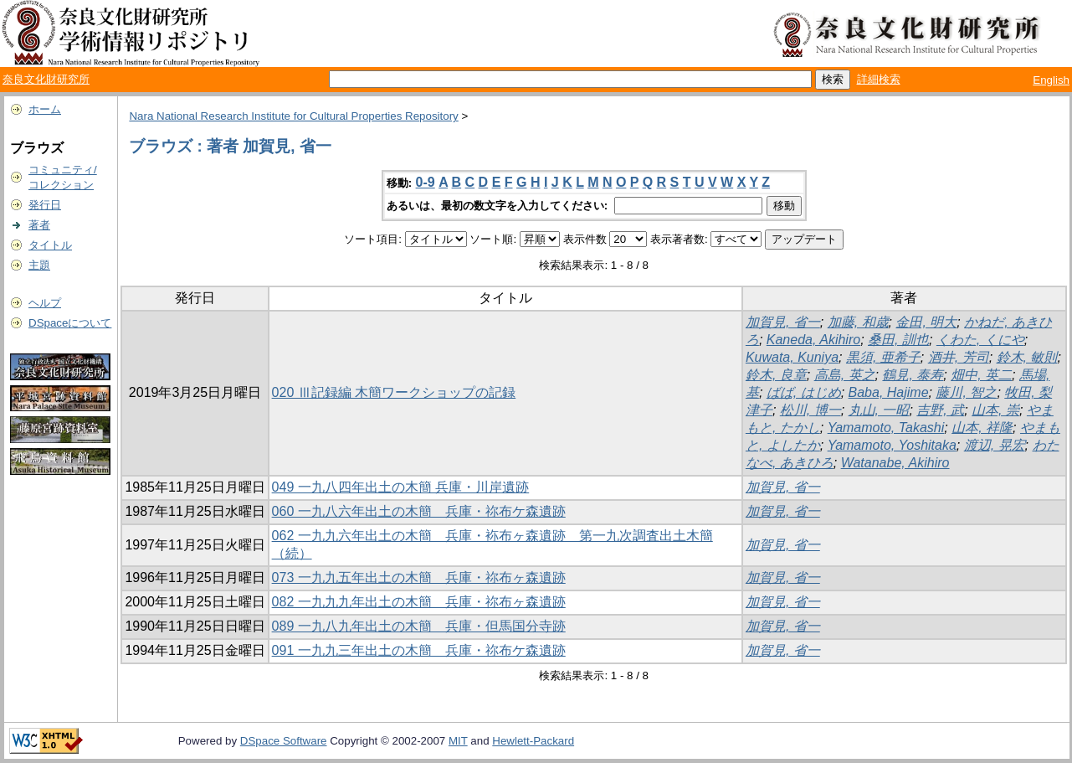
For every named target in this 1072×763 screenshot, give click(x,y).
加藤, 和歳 (858, 322)
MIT (458, 741)
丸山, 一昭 (879, 410)
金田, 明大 (926, 322)
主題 (39, 265)
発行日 (44, 204)
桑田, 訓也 (898, 340)
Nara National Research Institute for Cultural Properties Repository (293, 116)
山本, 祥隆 (982, 427)
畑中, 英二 (981, 375)
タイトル (50, 245)
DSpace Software (283, 741)
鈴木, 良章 (776, 375)
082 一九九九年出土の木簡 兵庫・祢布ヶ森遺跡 (419, 602)
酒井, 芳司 (958, 357)
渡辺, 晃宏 (994, 445)
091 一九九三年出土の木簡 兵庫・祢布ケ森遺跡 (419, 650)
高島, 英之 (844, 375)
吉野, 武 (940, 410)
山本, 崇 (995, 410)
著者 (39, 225)
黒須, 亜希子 (883, 357)
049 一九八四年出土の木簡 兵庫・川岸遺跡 (401, 487)
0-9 (425, 182)
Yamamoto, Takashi (886, 427)
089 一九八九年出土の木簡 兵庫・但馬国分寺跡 (419, 626)
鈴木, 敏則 (1027, 357)
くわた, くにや (980, 340)
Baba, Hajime (889, 392)
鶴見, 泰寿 (912, 375)
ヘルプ (44, 302)
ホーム (44, 109)
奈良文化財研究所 (46, 79)
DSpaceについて (69, 323)
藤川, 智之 (966, 392)
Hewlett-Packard (533, 741)
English (1051, 80)
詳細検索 (878, 79)
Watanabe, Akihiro (895, 463)
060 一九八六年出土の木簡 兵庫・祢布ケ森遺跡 (419, 511)
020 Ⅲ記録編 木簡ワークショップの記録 (394, 392)
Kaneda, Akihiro (813, 340)
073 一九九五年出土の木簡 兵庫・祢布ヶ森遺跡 (419, 577)
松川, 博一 (810, 410)
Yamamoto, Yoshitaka (892, 445)
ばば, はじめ (804, 392)
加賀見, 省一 (783, 322)
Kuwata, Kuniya (792, 357)
